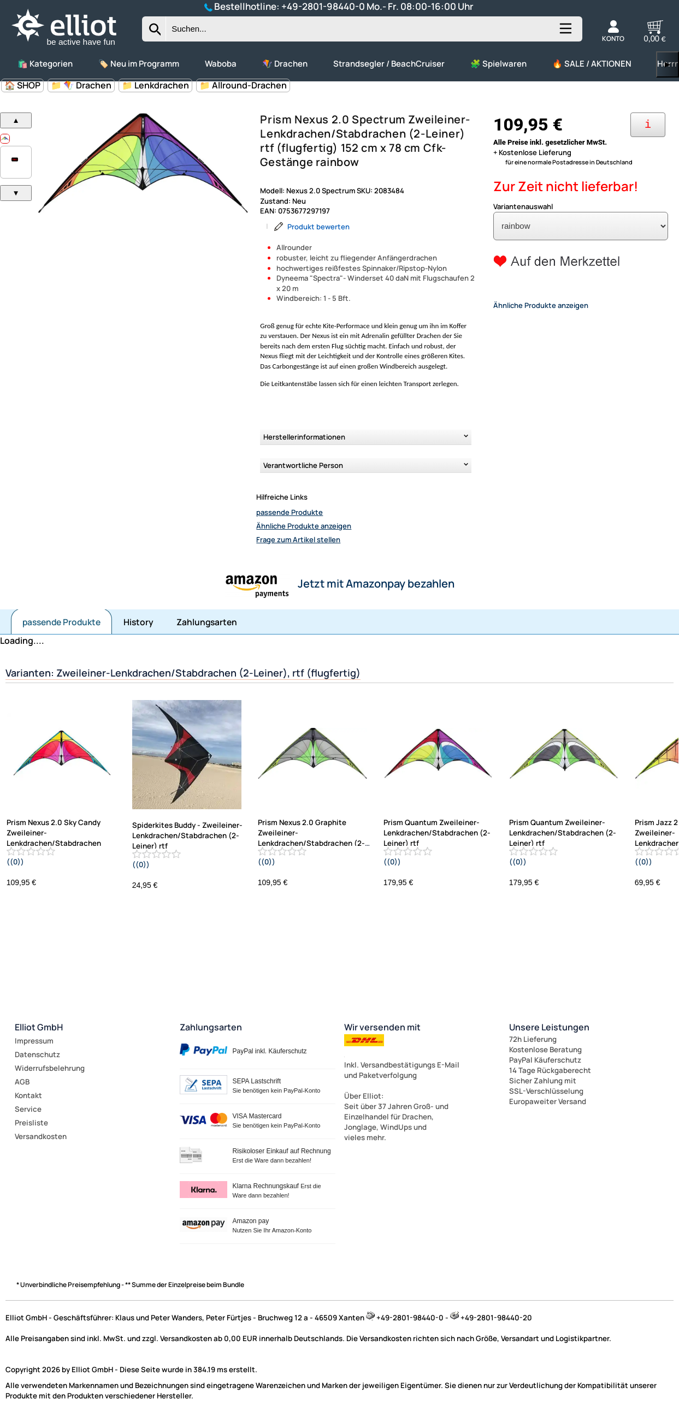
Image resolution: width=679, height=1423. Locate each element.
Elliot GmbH (39, 1027)
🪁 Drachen (285, 63)
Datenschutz (37, 1054)
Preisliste (31, 1123)
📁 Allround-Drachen (243, 85)
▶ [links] (667, 64)
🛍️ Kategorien (45, 63)
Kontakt (28, 1095)
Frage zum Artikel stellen (298, 539)
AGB (22, 1082)
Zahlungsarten (206, 622)
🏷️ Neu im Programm (138, 63)
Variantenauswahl (523, 206)
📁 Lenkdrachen (155, 85)
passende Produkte (289, 512)
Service (28, 1109)
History (138, 622)
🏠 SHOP (22, 85)
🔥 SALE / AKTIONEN (591, 63)
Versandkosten (41, 1136)
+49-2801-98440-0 (323, 6)
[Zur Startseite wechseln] (73, 46)
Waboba (221, 63)
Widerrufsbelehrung (50, 1068)
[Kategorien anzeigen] (564, 33)
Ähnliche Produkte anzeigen (303, 526)
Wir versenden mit (382, 1027)
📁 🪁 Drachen (81, 85)
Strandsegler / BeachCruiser (389, 63)
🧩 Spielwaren (498, 63)
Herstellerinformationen (304, 437)
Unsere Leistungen (549, 1027)
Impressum (34, 1041)
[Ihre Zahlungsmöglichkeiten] (647, 124)
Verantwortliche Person (303, 465)
